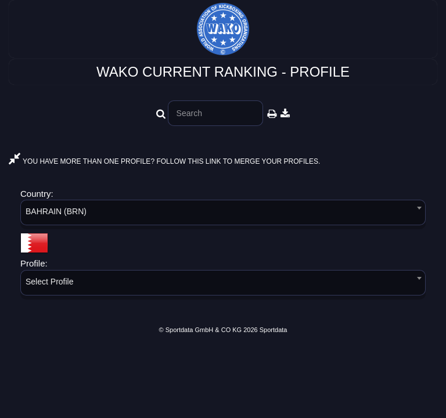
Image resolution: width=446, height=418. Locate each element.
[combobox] (223, 214)
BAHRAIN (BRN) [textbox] (56, 211)
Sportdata (273, 329)
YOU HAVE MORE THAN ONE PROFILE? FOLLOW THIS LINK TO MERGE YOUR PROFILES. (164, 161)
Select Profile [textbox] (49, 281)
